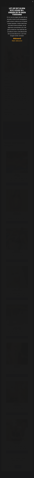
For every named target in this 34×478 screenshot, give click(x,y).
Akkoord (17, 38)
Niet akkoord (17, 41)
